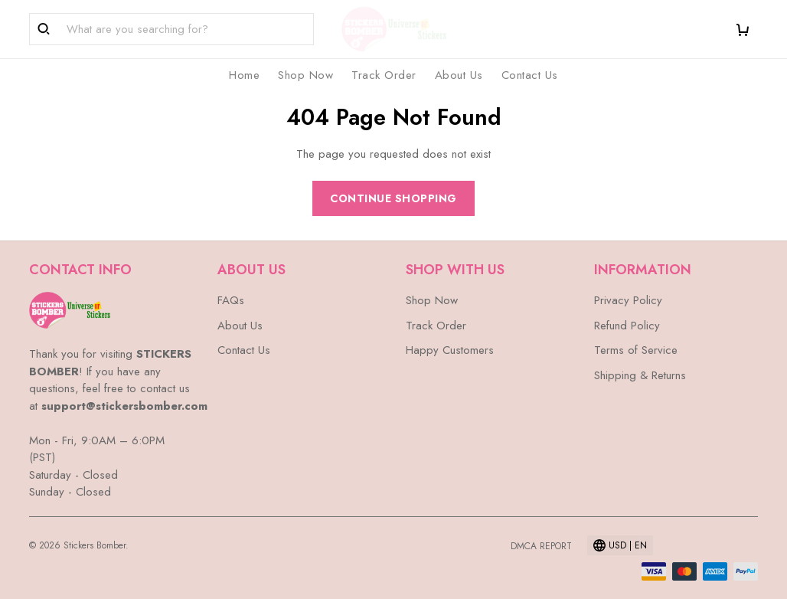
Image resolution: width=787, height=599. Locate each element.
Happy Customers (450, 350)
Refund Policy (627, 325)
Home (244, 75)
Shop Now (305, 75)
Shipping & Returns (640, 375)
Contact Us (529, 75)
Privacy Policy (628, 300)
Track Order (383, 75)
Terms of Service (636, 350)
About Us (459, 75)
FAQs (230, 300)
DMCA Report (541, 546)
